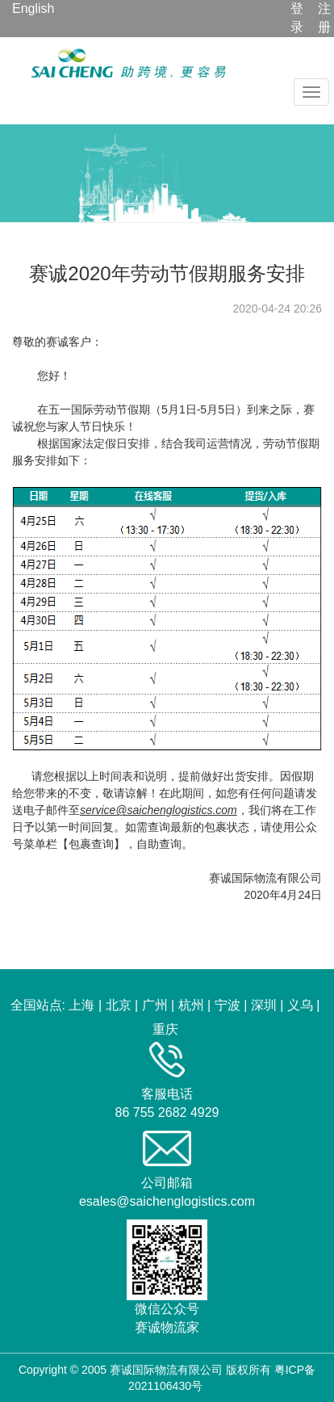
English (33, 8)
